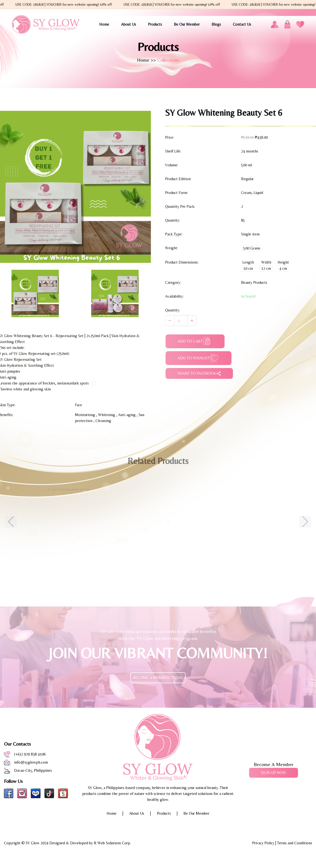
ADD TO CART (200, 341)
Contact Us (242, 24)
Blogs (216, 24)
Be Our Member (187, 24)
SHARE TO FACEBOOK (204, 373)
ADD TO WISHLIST (203, 358)
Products (155, 24)
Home (104, 24)
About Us (128, 24)
